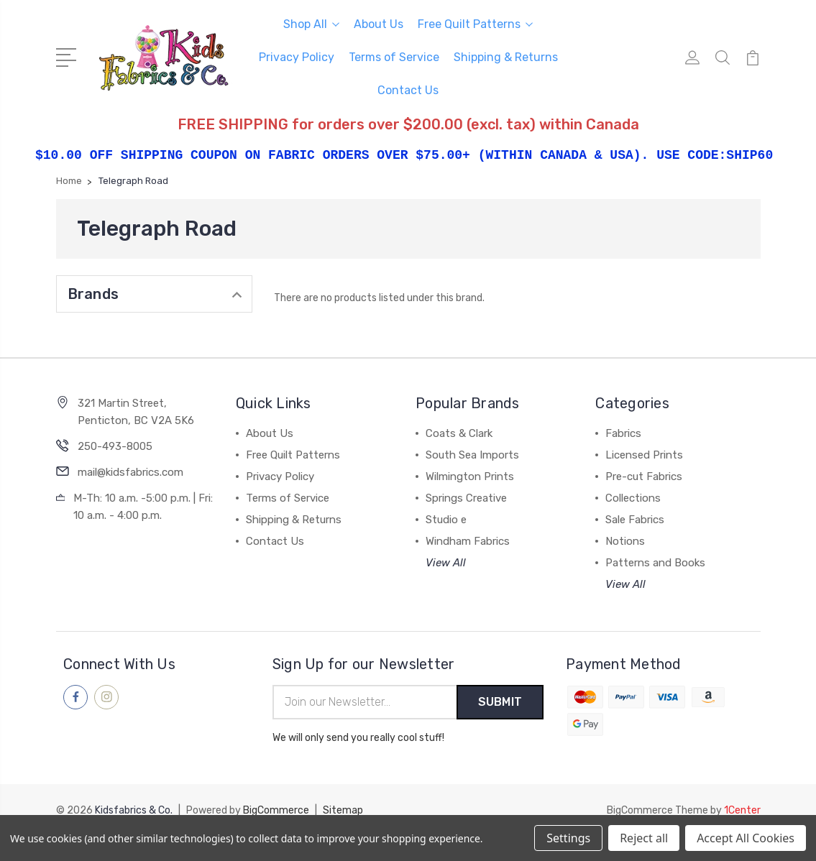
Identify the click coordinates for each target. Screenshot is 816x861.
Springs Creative (466, 498)
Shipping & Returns (506, 57)
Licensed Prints (644, 454)
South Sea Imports (472, 454)
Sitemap (343, 811)
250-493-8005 (115, 446)
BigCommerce (276, 811)
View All (446, 562)
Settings (568, 838)
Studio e (446, 519)
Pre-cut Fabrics (643, 476)
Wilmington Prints (470, 476)
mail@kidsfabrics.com (130, 472)
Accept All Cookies (745, 838)
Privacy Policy (296, 57)
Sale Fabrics (634, 519)
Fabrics (623, 433)
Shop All (311, 24)
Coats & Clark (459, 433)
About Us (378, 24)
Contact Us (408, 90)
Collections (633, 498)
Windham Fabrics (468, 541)
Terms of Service (394, 57)
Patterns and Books (655, 562)
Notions (625, 541)
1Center (742, 811)
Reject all (644, 838)
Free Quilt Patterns (475, 24)
